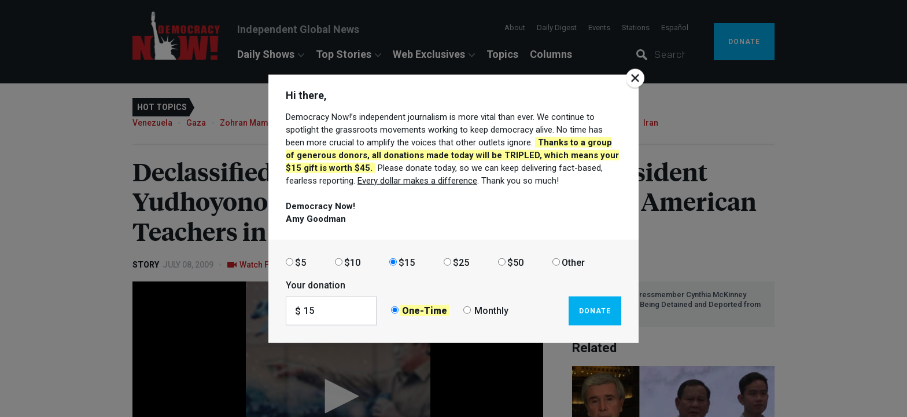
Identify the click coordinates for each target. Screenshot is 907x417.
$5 (300, 262)
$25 (461, 262)
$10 (352, 262)
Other (573, 262)
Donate (595, 310)
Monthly (491, 310)
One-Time (424, 310)
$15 (407, 262)
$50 (515, 262)
